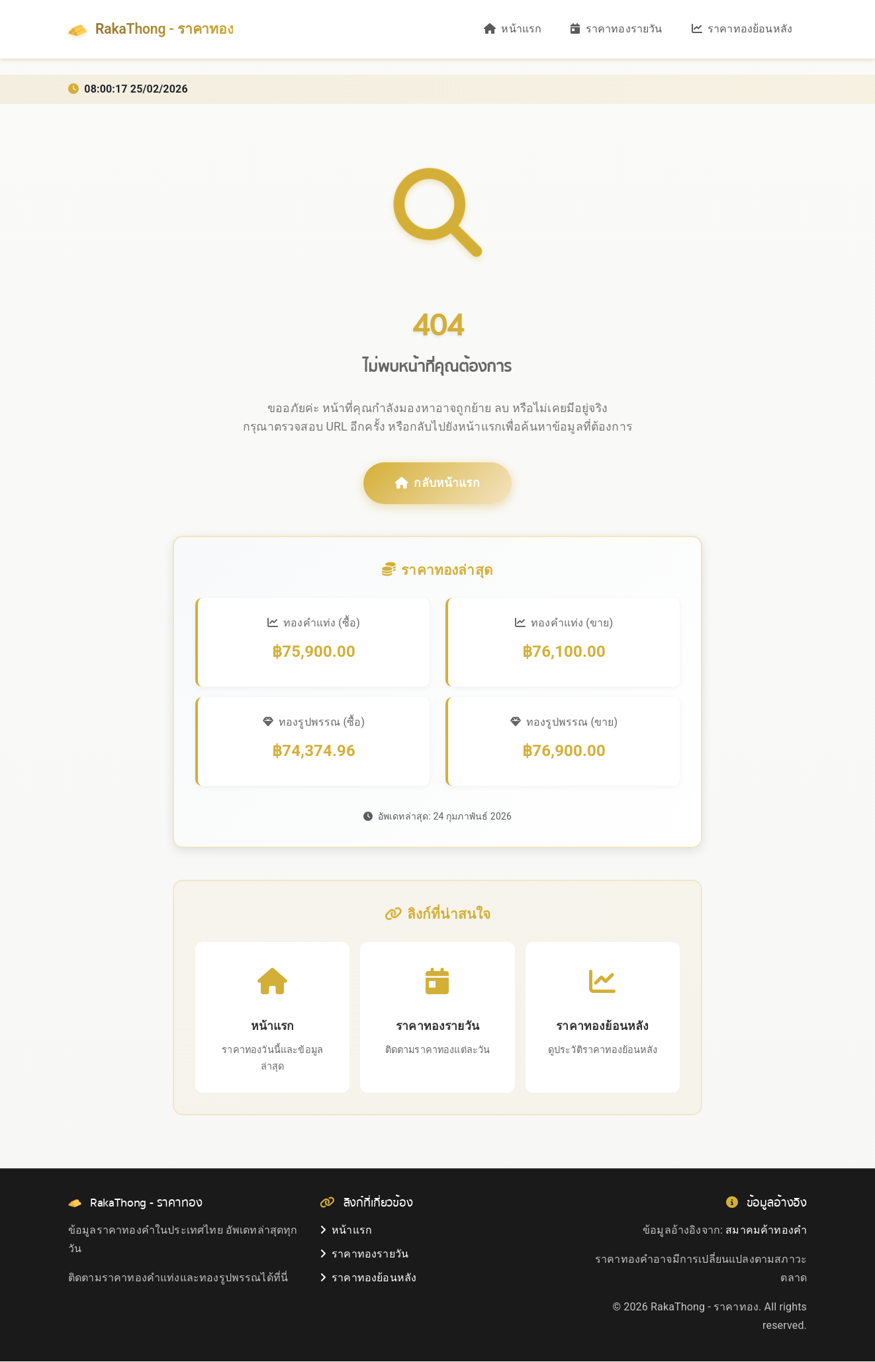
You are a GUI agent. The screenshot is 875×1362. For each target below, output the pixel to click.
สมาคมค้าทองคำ (766, 1230)
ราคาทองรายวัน (616, 29)
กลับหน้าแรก (437, 483)
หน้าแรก (512, 29)
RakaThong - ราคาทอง (155, 30)
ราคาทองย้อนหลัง (742, 29)
